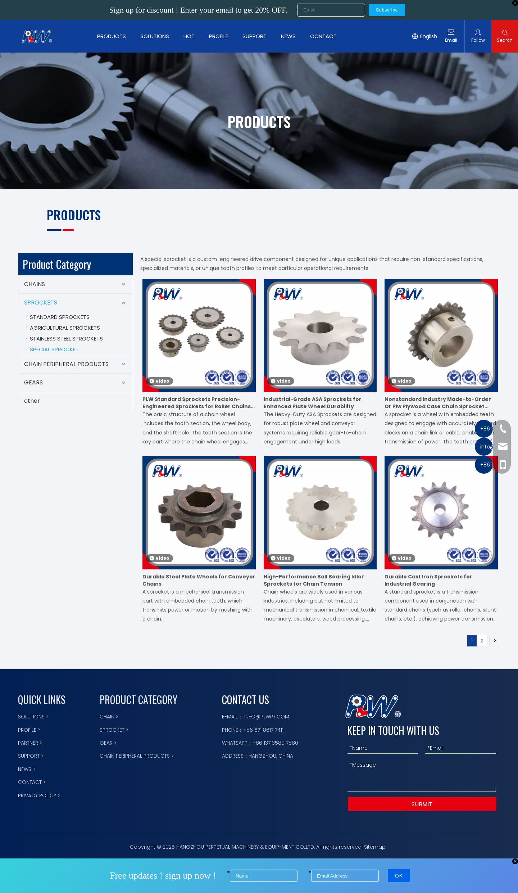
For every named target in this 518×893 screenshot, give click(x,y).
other (32, 401)
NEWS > (26, 769)
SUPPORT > (31, 755)
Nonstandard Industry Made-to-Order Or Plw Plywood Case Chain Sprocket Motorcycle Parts (438, 403)
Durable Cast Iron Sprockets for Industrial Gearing (428, 580)
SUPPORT (257, 36)
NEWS (291, 36)
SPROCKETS (40, 302)
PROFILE (221, 36)
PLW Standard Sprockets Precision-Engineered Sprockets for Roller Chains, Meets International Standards (197, 403)
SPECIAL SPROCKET (54, 349)
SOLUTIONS (157, 36)
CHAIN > (109, 716)
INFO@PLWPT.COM (266, 716)
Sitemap (375, 847)
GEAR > (108, 743)
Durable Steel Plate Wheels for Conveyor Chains (198, 580)
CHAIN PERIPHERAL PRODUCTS (66, 364)
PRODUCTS (114, 36)
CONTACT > (32, 782)
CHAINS (34, 284)
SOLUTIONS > (33, 716)
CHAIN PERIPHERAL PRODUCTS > (137, 755)
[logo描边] (373, 706)
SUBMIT (422, 804)
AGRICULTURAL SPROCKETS (65, 328)
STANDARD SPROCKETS (60, 317)
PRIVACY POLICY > (39, 795)
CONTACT (326, 36)
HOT (191, 36)
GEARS (33, 382)
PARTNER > (30, 743)
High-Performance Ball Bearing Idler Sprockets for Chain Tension (314, 580)
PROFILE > (29, 730)
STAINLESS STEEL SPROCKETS (66, 338)
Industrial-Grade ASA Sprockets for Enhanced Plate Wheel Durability (313, 403)
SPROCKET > (114, 730)
